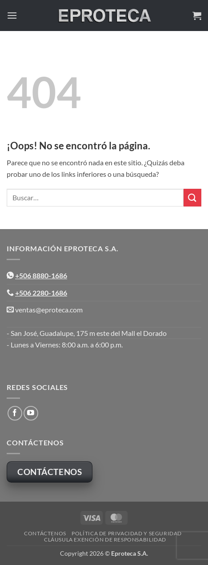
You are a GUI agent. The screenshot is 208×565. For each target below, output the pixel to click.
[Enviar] (192, 197)
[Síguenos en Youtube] (31, 413)
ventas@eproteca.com (49, 309)
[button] (12, 15)
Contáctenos (45, 533)
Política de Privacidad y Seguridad (127, 533)
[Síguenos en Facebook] (15, 413)
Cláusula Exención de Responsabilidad (105, 539)
